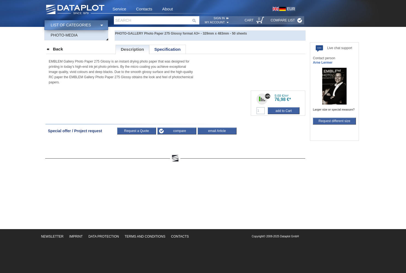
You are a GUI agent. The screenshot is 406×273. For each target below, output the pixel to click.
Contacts (144, 9)
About (167, 9)
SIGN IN (219, 18)
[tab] (132, 49)
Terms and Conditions (145, 236)
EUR (291, 9)
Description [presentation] (132, 49)
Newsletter (52, 236)
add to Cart (283, 111)
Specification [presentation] (167, 49)
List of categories (71, 25)
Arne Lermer (322, 62)
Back (58, 49)
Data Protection (103, 236)
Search (123, 20)
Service (119, 9)
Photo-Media (64, 35)
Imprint (76, 236)
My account (215, 22)
